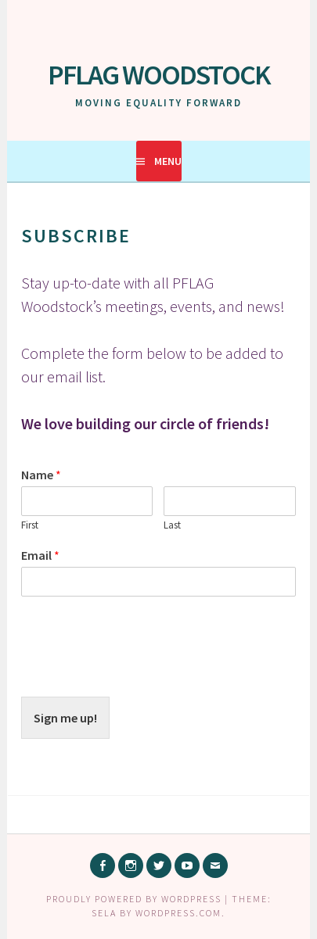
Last (172, 525)
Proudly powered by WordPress (134, 899)
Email (40, 555)
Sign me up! (65, 718)
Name (41, 474)
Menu (168, 161)
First (29, 525)
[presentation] (140, 670)
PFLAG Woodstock (159, 74)
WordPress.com (178, 913)
